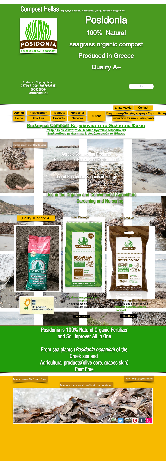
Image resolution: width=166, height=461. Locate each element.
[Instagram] (149, 420)
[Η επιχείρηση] (38, 113)
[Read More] (81, 316)
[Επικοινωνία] (123, 107)
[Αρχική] (19, 113)
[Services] (77, 118)
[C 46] (128, 420)
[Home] (19, 118)
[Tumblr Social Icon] (142, 420)
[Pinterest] (135, 420)
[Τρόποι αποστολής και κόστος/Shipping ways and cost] (86, 385)
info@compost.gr (41, 93)
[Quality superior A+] (36, 218)
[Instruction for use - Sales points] (133, 118)
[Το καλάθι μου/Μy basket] (141, 86)
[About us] (38, 118)
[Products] (59, 118)
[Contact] (143, 107)
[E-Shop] (96, 116)
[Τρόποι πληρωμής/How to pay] (139, 378)
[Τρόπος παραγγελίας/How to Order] (30, 145)
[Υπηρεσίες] (77, 113)
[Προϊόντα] (59, 113)
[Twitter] (120, 420)
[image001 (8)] (113, 420)
